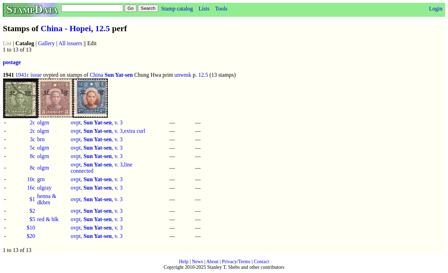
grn (40, 179)
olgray (44, 188)
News (197, 261)
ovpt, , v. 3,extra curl (108, 131)
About (212, 261)
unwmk (183, 75)
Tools (221, 9)
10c (31, 179)
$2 (32, 211)
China (96, 75)
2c (32, 122)
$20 (31, 236)
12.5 (102, 28)
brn (40, 139)
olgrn (43, 122)
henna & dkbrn (46, 199)
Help (183, 261)
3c (32, 139)
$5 (32, 219)
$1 (32, 199)
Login (435, 9)
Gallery (46, 43)
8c (32, 156)
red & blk (47, 219)
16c (31, 188)
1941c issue (28, 75)
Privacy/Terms (236, 261)
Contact (261, 261)
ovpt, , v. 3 (96, 122)
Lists (203, 9)
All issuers (70, 43)
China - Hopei (66, 28)
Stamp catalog (177, 9)
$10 (31, 228)
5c (32, 148)
